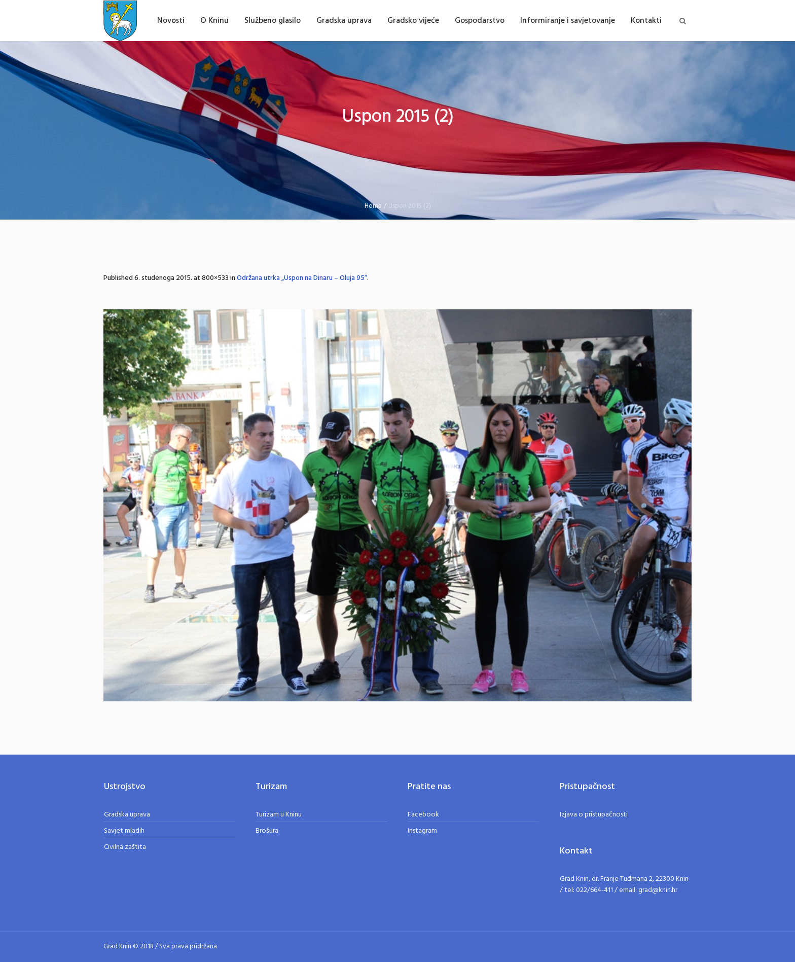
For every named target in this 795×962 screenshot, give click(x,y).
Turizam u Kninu (279, 815)
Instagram (422, 831)
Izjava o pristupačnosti (594, 815)
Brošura (267, 831)
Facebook (423, 815)
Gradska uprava (127, 815)
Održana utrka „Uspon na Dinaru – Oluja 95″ (302, 278)
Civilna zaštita (125, 847)
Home (373, 206)
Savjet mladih (124, 831)
